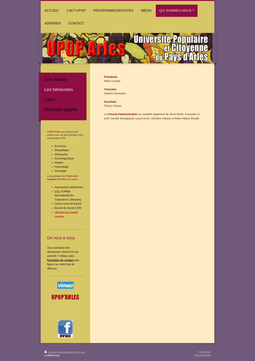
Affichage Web (203, 355)
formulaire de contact (60, 260)
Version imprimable (57, 352)
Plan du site (78, 352)
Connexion (205, 352)
